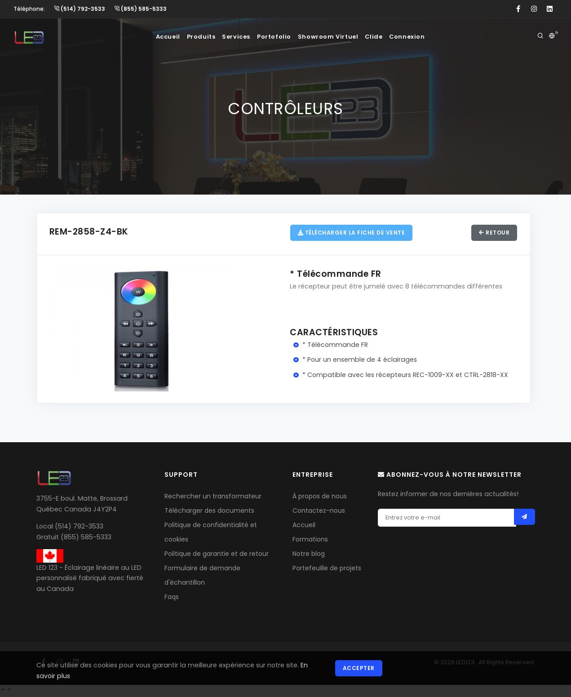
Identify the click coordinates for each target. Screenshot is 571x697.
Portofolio (276, 36)
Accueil (158, 36)
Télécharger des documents (209, 511)
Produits (196, 36)
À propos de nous (319, 497)
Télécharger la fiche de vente (352, 233)
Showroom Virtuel (332, 36)
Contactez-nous (318, 511)
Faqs (171, 598)
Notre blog (308, 554)
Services (235, 36)
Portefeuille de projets (326, 569)
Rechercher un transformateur (212, 497)
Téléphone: (29, 9)
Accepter (360, 669)
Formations (310, 540)
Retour (493, 233)
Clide (381, 36)
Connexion (418, 36)
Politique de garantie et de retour (216, 554)
